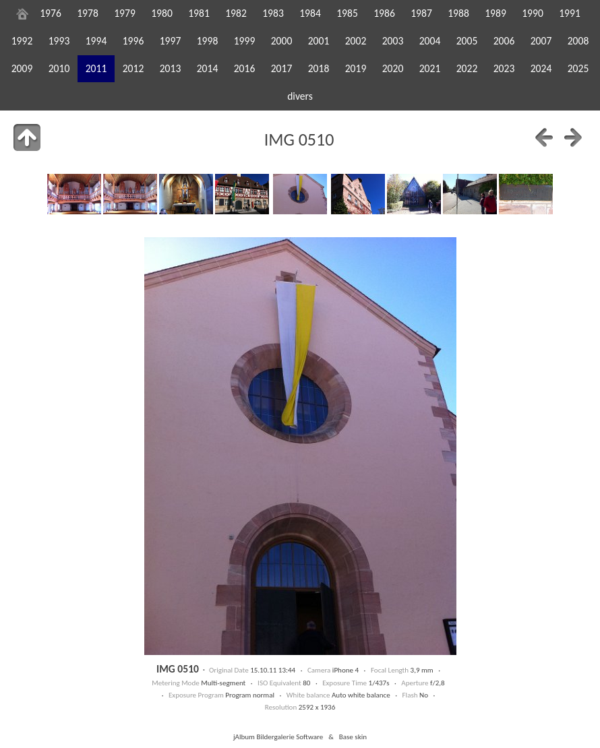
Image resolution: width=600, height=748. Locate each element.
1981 (199, 13)
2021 (430, 68)
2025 (578, 68)
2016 (245, 68)
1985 (347, 13)
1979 (125, 13)
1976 (50, 13)
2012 (133, 68)
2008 (578, 40)
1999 (245, 40)
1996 (133, 40)
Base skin (353, 736)
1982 (236, 13)
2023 (504, 68)
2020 (393, 68)
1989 (495, 13)
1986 (384, 13)
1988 (458, 13)
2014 (207, 68)
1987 (421, 13)
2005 (467, 40)
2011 (96, 68)
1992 (22, 40)
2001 (319, 40)
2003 (393, 40)
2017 (282, 68)
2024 (541, 68)
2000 (282, 40)
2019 (356, 68)
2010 (59, 68)
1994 (96, 40)
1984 (310, 13)
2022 (467, 68)
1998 (207, 40)
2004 (430, 40)
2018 (319, 68)
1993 (59, 40)
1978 (87, 13)
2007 (541, 40)
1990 (532, 13)
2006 (504, 40)
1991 (569, 13)
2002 (356, 40)
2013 (170, 68)
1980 (162, 13)
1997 (170, 40)
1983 (273, 13)
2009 (22, 68)
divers (300, 96)
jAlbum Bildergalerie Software (278, 736)
